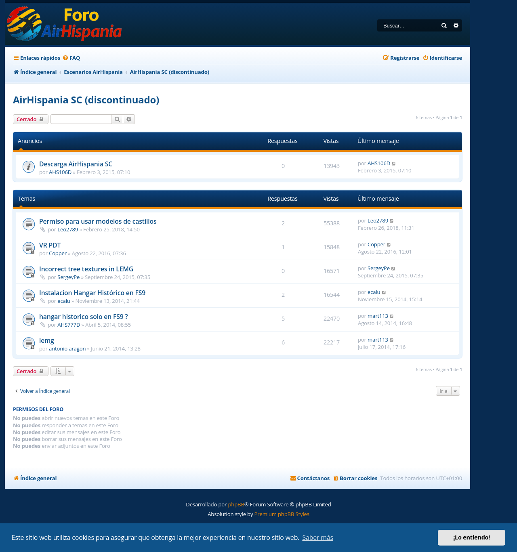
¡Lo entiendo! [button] (471, 537)
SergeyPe (68, 277)
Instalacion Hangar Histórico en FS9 (92, 292)
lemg (46, 340)
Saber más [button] (317, 537)
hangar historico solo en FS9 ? (83, 316)
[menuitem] (71, 58)
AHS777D (68, 324)
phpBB (236, 504)
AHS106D (60, 172)
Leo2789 (67, 229)
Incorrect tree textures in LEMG (86, 268)
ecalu (63, 300)
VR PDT (50, 245)
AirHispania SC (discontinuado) (86, 99)
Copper (58, 253)
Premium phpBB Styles (281, 514)
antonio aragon (67, 348)
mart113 (378, 315)
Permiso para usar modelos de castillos (97, 221)
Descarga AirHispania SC (75, 164)
